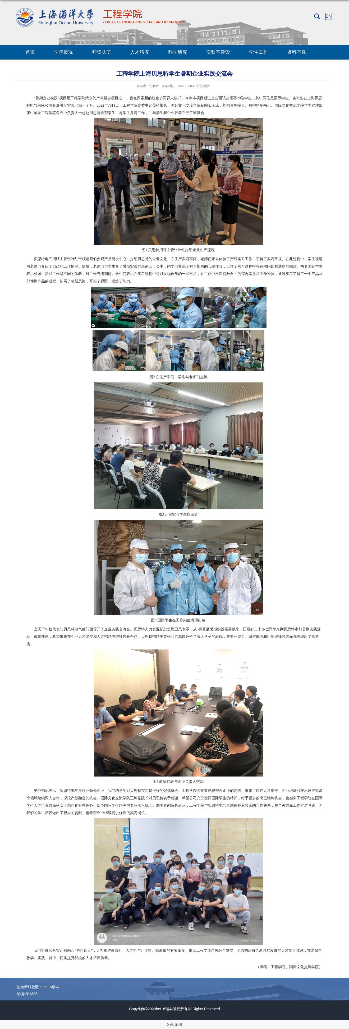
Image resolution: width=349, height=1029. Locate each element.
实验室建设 (218, 52)
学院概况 (63, 52)
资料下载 (296, 52)
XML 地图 (174, 1025)
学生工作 (258, 52)
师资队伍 (101, 52)
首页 (30, 52)
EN (329, 16)
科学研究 (177, 52)
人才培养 (139, 52)
